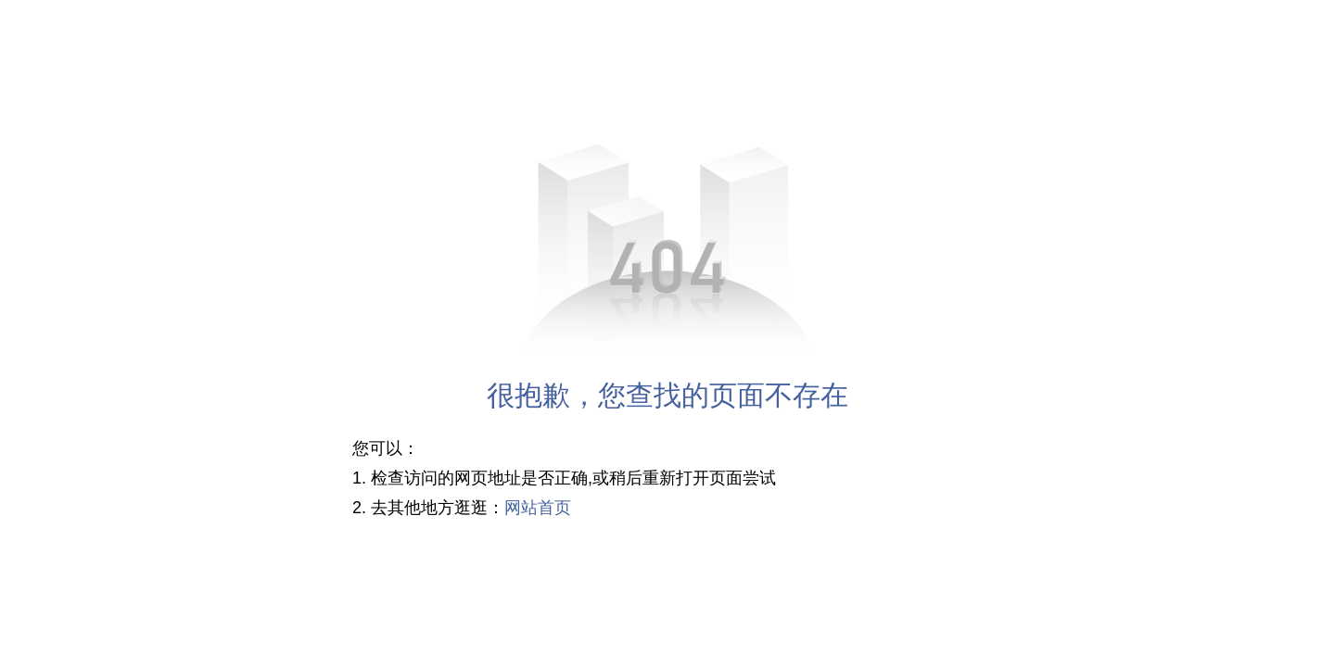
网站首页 (537, 507)
